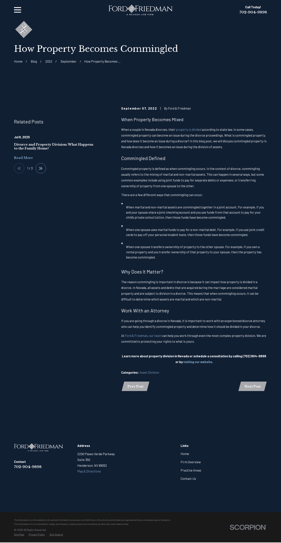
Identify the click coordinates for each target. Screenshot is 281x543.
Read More (23, 201)
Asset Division (149, 372)
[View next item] (41, 211)
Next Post (252, 387)
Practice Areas (191, 471)
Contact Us (188, 479)
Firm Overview (191, 462)
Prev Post (136, 387)
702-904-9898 (253, 12)
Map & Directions (89, 471)
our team (155, 335)
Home (185, 454)
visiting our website (197, 362)
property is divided (188, 129)
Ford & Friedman (136, 335)
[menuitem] (19, 535)
